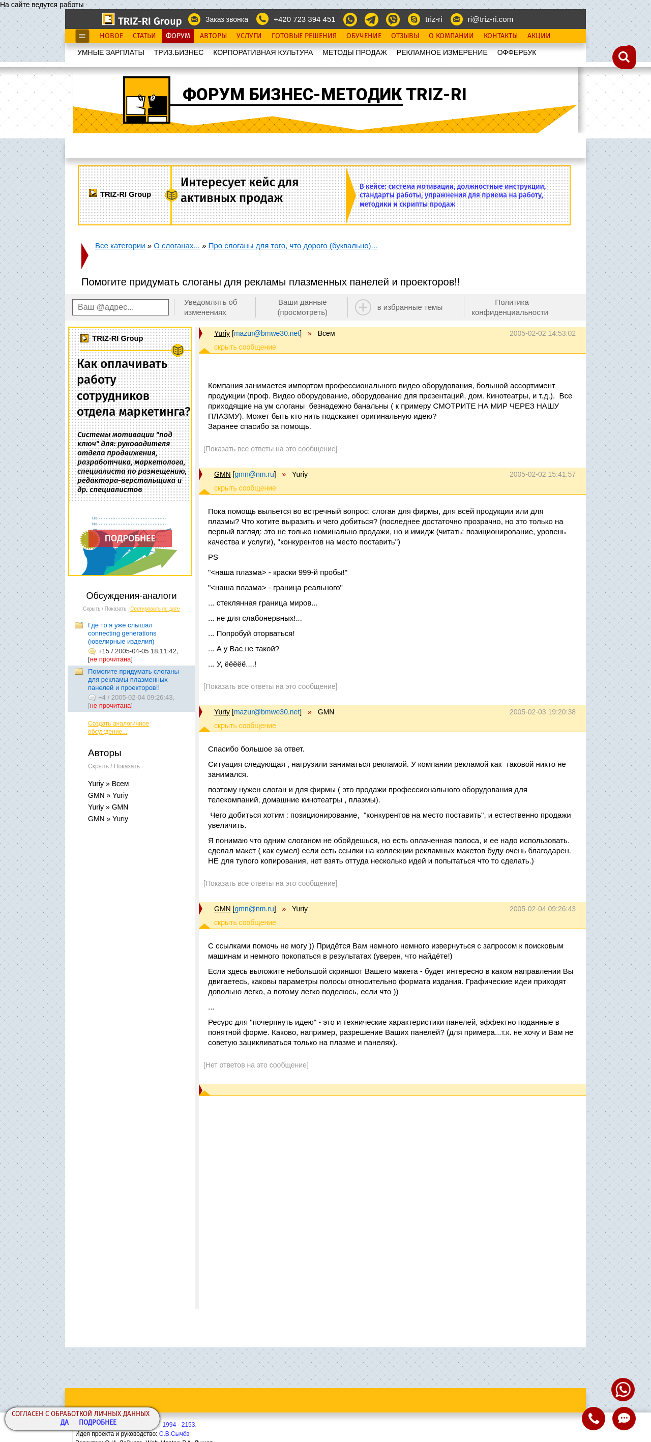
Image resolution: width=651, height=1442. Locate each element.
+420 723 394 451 (304, 19)
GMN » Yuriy (108, 795)
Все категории (120, 245)
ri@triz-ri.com (490, 19)
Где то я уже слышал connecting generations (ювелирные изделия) (122, 633)
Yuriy (222, 333)
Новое (111, 36)
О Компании (451, 36)
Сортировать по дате (155, 609)
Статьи (144, 36)
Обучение (363, 36)
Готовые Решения (304, 36)
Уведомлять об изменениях (211, 307)
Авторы (213, 36)
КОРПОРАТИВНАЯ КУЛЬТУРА (263, 52)
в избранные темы (410, 307)
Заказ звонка (226, 19)
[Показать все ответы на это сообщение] (270, 449)
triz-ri (433, 19)
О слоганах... (177, 245)
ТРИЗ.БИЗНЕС (179, 52)
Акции (539, 36)
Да (65, 1423)
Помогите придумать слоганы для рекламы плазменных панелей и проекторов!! (133, 679)
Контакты (501, 36)
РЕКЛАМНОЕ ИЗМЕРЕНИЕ (442, 52)
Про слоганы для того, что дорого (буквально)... (293, 245)
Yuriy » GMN (108, 807)
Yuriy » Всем (108, 784)
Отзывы (405, 36)
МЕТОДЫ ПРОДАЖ (354, 52)
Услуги (249, 36)
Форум (178, 36)
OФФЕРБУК (517, 52)
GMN (222, 474)
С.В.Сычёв (174, 1433)
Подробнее (97, 1423)
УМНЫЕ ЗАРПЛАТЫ (110, 52)
